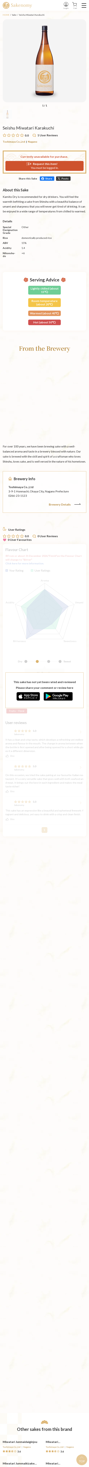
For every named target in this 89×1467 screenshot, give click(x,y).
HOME (6, 14)
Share (48, 178)
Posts (65, 178)
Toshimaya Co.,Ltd (14, 141)
